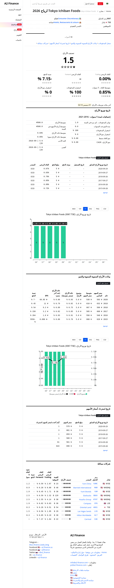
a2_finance (37, 555)
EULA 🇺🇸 (73, 575)
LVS (96, 511)
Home (108, 11)
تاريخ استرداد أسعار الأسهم (60, 43)
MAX (73, 209)
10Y (80, 209)
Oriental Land (85, 507)
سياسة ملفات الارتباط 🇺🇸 (79, 570)
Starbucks (87, 495)
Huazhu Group (85, 499)
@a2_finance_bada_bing (39, 545)
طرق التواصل (83, 555)
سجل (100, 4)
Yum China (86, 483)
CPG (96, 503)
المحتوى (93, 555)
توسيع (105, 192)
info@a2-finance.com (79, 562)
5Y (85, 209)
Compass (87, 503)
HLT (96, 515)
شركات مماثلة (42, 43)
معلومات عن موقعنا (93, 552)
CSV (105, 209)
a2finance (46, 550)
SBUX (95, 496)
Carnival (87, 519)
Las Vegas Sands (84, 511)
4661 (95, 507)
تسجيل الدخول (89, 4)
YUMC (95, 484)
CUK (96, 519)
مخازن (101, 11)
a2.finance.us (47, 547)
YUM (96, 492)
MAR (96, 488)
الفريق (99, 555)
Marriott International (82, 487)
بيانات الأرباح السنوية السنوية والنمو (84, 43)
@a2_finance (45, 552)
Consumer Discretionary (68, 18)
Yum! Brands (86, 491)
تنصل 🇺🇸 (73, 572)
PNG (98, 209)
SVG (91, 209)
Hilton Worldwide (84, 515)
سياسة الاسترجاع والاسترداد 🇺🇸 (82, 580)
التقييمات (73, 555)
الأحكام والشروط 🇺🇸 (78, 583)
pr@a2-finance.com (78, 565)
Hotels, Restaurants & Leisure (66, 22)
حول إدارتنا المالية (77, 552)
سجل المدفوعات (104, 43)
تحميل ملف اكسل (103, 158)
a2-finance (42, 557)
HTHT (95, 499)
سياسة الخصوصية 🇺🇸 (78, 578)
